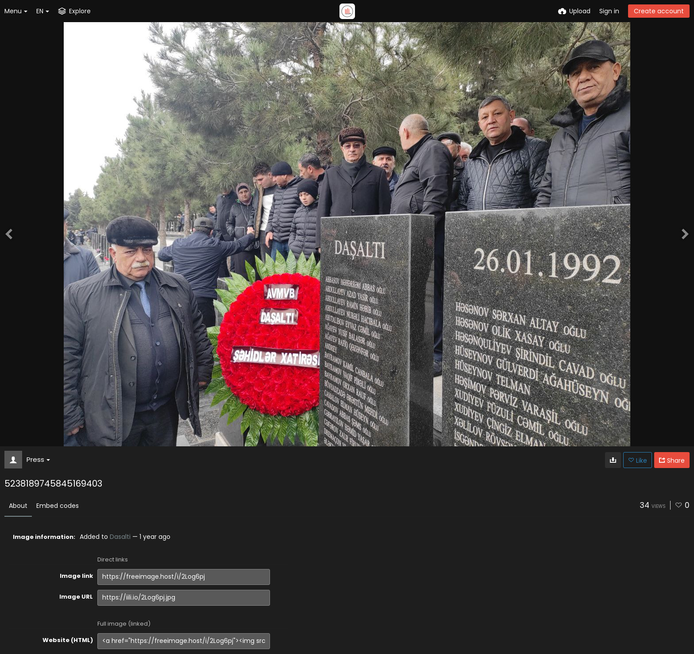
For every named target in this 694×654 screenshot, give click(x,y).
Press (38, 459)
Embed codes (57, 505)
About (18, 505)
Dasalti (120, 536)
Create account (659, 11)
